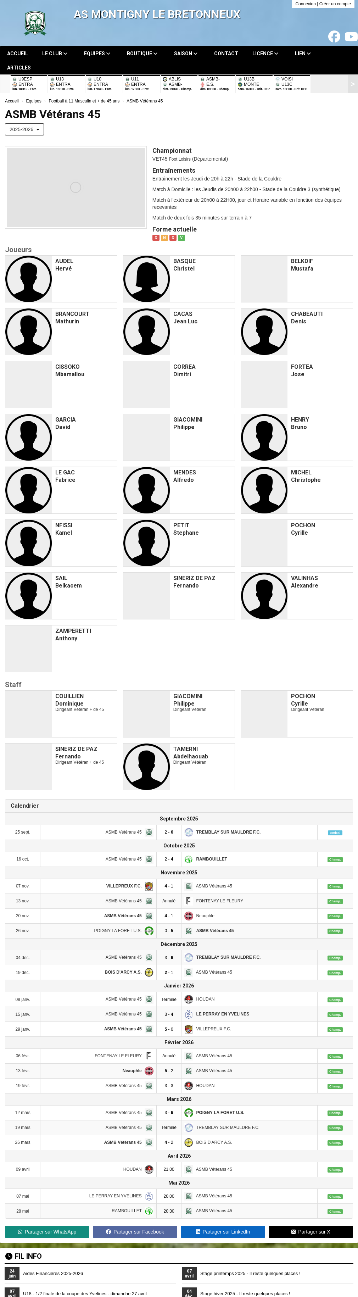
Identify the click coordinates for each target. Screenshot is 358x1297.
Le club (54, 53)
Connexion (305, 3)
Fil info (23, 1256)
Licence (265, 53)
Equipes (97, 53)
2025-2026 (24, 129)
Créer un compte (335, 3)
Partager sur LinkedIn (223, 1232)
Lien (303, 53)
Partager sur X (310, 1232)
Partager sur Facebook (135, 1232)
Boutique (142, 53)
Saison (185, 53)
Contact (226, 53)
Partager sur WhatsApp (47, 1232)
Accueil (17, 53)
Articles (19, 68)
